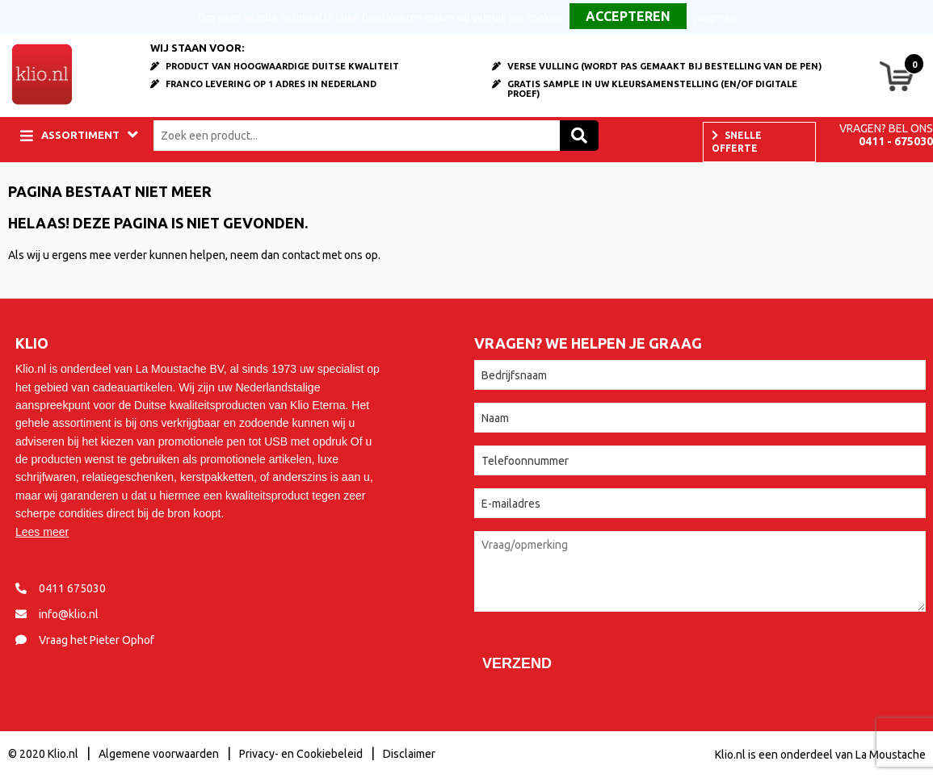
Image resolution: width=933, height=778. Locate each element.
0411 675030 (72, 588)
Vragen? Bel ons (886, 128)
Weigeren (714, 17)
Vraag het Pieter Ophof (96, 640)
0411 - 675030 (896, 141)
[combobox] (360, 135)
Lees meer (42, 531)
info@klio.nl (69, 614)
